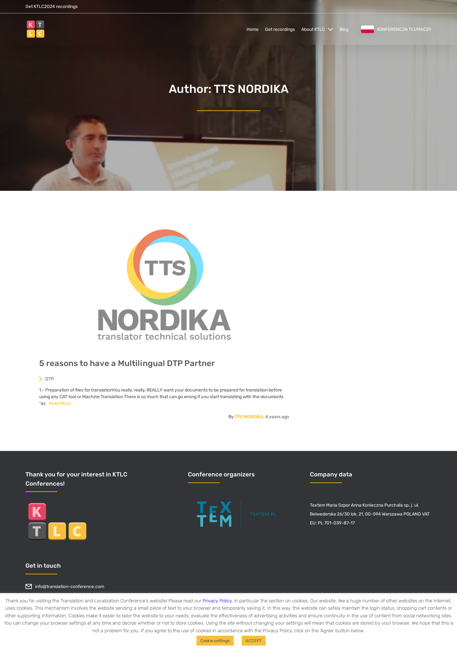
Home (252, 29)
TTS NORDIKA (251, 419)
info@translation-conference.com (64, 586)
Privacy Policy (217, 601)
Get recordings (280, 29)
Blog (343, 29)
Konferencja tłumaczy (396, 29)
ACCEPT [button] (254, 640)
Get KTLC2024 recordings (51, 6)
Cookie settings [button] (215, 640)
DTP (48, 381)
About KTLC (313, 29)
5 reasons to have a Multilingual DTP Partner (129, 365)
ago (279, 419)
